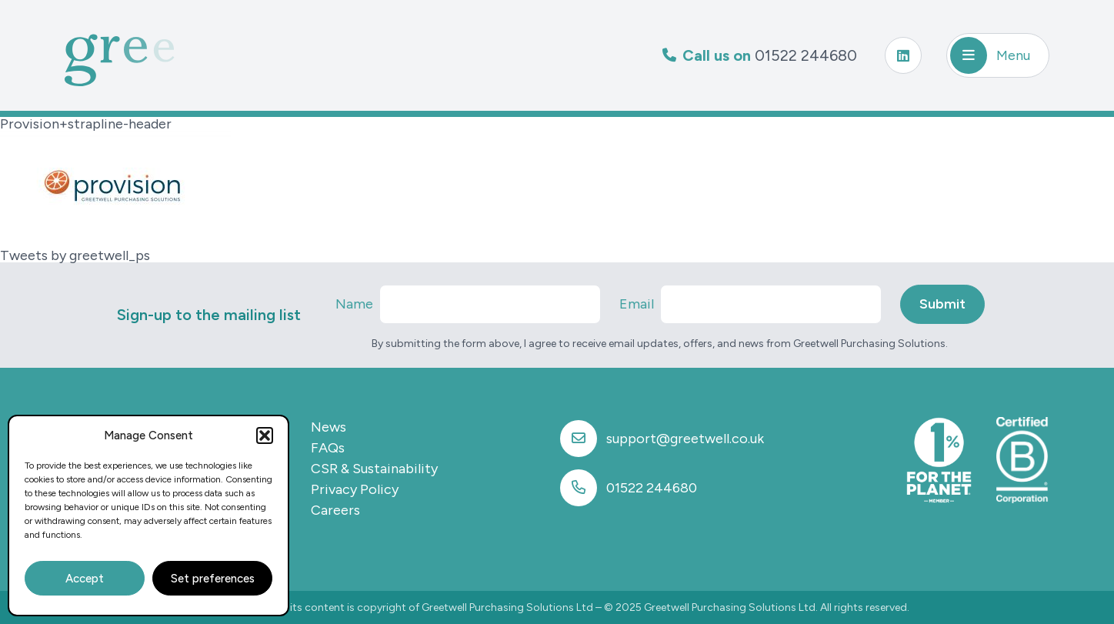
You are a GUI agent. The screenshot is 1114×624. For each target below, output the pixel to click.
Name (354, 303)
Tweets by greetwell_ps (75, 255)
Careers (335, 510)
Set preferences (213, 579)
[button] (264, 435)
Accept (84, 579)
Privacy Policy (355, 489)
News (328, 427)
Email (636, 303)
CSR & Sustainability (374, 468)
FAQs (328, 447)
